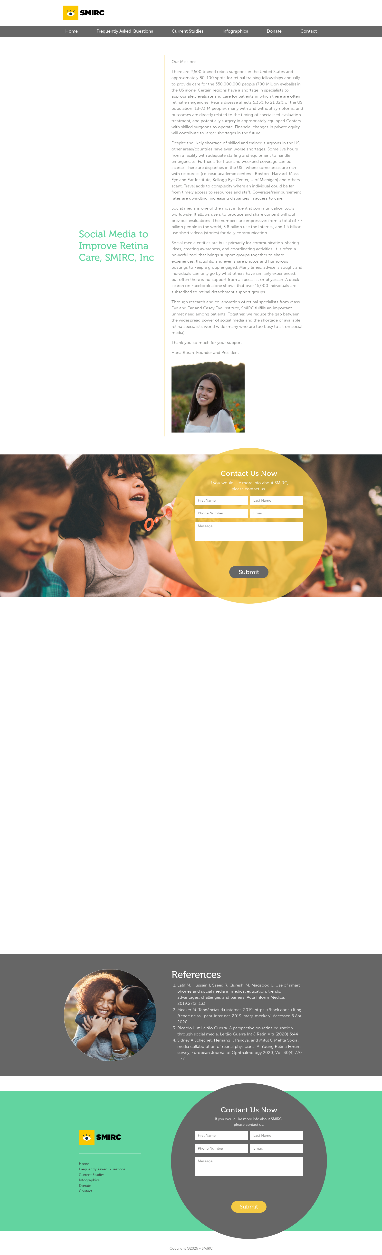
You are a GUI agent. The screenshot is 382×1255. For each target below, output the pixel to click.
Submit (249, 572)
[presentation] (232, 554)
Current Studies (187, 31)
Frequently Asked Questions (124, 31)
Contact (308, 31)
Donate (274, 31)
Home (71, 31)
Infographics (235, 31)
